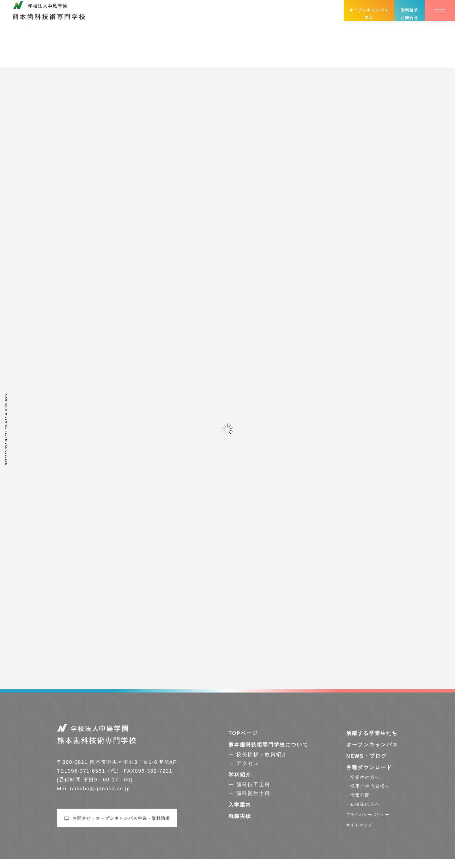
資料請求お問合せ (409, 14)
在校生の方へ (365, 804)
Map (171, 762)
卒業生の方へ (365, 777)
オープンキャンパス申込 (369, 14)
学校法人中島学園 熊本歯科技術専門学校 (49, 14)
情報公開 (360, 795)
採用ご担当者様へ (370, 786)
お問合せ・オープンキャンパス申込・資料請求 (121, 818)
